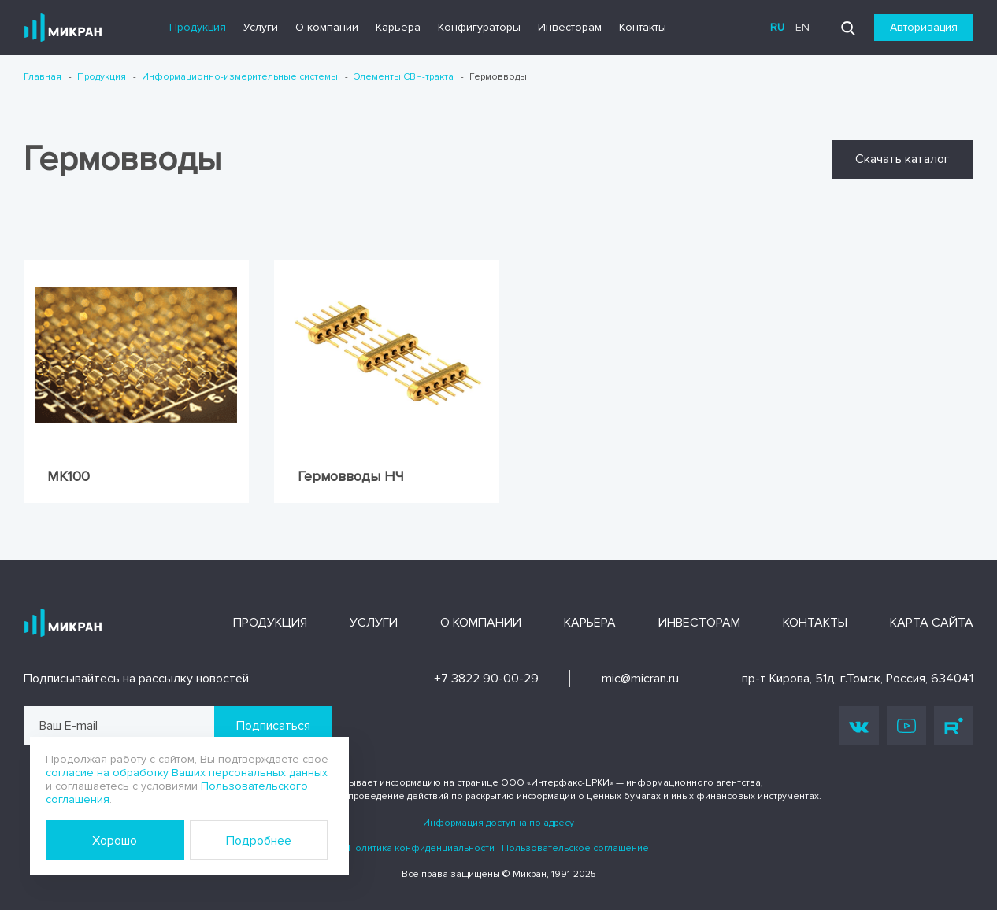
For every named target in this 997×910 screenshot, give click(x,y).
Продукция (197, 27)
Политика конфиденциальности (421, 848)
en (802, 27)
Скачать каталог (902, 159)
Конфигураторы (479, 27)
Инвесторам (570, 27)
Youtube (906, 725)
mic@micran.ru (640, 678)
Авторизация (924, 27)
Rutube (953, 725)
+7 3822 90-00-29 (486, 678)
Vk (859, 726)
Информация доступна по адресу (498, 823)
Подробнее (258, 841)
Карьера (398, 27)
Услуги (260, 27)
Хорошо (114, 841)
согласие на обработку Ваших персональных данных (187, 772)
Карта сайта (931, 623)
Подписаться (273, 726)
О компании (326, 27)
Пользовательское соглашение (575, 848)
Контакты (642, 27)
